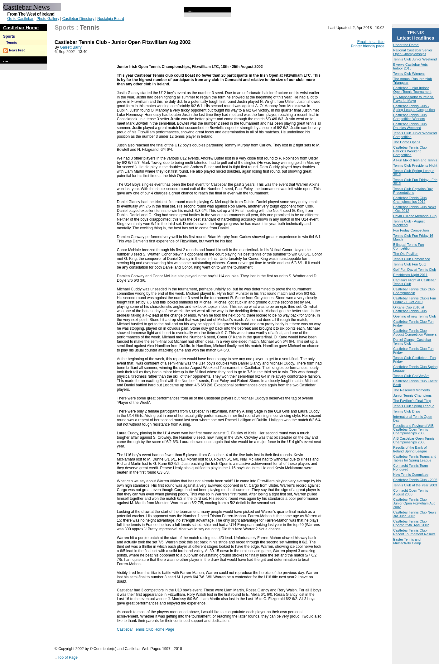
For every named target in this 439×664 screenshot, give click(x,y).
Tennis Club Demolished (411, 259)
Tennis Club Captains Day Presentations (413, 190)
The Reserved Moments (411, 390)
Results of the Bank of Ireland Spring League (410, 449)
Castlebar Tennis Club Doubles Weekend (410, 126)
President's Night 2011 (410, 275)
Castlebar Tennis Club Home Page (145, 629)
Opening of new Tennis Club (414, 316)
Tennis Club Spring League (413, 406)
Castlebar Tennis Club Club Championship (414, 291)
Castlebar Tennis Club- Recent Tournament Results (414, 532)
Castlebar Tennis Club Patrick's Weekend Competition (410, 151)
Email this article (370, 42)
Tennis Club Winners (409, 73)
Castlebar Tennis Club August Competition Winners (415, 332)
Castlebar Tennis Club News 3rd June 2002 (414, 514)
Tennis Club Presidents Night (415, 165)
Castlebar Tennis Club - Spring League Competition (414, 108)
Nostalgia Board (110, 19)
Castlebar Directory (78, 19)
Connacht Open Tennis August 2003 (410, 492)
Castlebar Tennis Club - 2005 (415, 480)
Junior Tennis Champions (412, 395)
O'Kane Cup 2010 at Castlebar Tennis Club (410, 309)
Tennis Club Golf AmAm (411, 376)
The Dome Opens (406, 142)
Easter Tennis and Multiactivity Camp (407, 541)
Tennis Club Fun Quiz (409, 264)
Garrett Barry (70, 47)
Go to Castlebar (20, 19)
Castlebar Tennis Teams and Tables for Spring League (414, 458)
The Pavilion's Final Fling (412, 401)
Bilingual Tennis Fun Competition (408, 246)
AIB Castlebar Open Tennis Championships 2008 (413, 440)
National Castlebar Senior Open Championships (412, 52)
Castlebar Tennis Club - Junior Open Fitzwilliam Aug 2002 (414, 503)
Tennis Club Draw (406, 411)
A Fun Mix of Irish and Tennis (415, 160)
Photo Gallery (47, 19)
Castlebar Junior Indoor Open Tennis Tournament (412, 89)
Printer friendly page (367, 46)
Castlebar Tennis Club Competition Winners (410, 117)
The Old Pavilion (405, 254)
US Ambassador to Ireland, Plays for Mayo (413, 99)
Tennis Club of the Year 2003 (415, 485)
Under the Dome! (406, 45)
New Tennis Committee (410, 474)
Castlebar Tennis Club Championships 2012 (410, 199)
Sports (9, 36)
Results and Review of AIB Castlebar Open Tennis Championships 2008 (413, 429)
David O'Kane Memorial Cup (415, 216)
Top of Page (68, 657)
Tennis (11, 42)
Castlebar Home (21, 27)
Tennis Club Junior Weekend (415, 59)
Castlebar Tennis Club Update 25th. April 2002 (411, 523)
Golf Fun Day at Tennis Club (414, 269)
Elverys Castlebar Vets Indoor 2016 (410, 66)
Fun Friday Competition (411, 230)
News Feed (17, 50)
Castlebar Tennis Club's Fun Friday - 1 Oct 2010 (414, 300)
